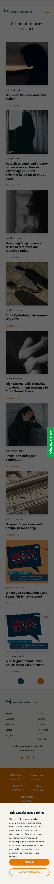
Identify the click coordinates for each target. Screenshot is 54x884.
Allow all (29, 862)
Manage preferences (29, 872)
